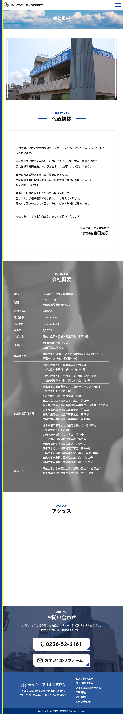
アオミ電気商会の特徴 (88, 688)
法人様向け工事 (84, 683)
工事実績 (80, 692)
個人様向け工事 (84, 678)
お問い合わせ (83, 701)
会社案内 (80, 697)
